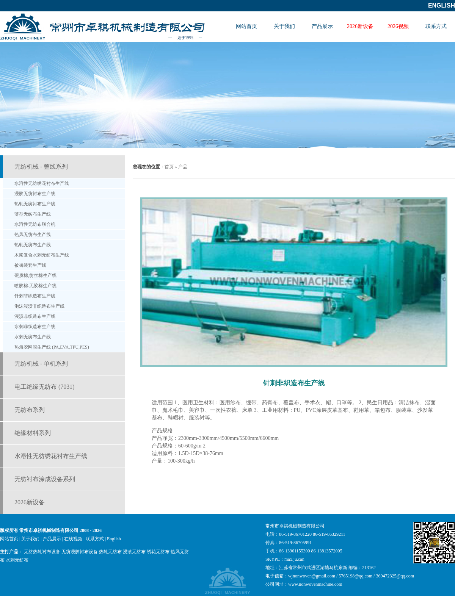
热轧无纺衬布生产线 (34, 203)
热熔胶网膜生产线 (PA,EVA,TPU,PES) (51, 347)
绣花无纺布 (158, 551)
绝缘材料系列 (32, 433)
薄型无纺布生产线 (32, 214)
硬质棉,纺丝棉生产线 (35, 275)
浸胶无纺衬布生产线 (34, 193)
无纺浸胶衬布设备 (79, 551)
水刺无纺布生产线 (32, 336)
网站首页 (246, 26)
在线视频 (73, 538)
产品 (182, 166)
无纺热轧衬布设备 (42, 551)
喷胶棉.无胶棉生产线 (35, 285)
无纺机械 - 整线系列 (41, 166)
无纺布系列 (29, 410)
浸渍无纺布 (134, 551)
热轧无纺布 (110, 551)
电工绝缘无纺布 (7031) (44, 386)
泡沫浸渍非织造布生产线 (39, 306)
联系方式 (436, 26)
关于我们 (284, 26)
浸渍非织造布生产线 (34, 316)
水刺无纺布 (17, 560)
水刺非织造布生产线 (34, 326)
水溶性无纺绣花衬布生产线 (41, 183)
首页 (169, 166)
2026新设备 (360, 26)
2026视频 (398, 26)
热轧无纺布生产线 (32, 244)
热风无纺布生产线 (32, 234)
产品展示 (322, 26)
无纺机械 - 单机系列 (41, 363)
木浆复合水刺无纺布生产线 (41, 255)
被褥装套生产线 (30, 265)
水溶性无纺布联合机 (34, 224)
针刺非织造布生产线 (34, 296)
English (441, 5)
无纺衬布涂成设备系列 (44, 479)
